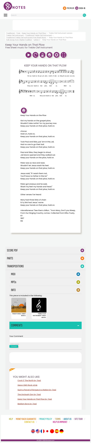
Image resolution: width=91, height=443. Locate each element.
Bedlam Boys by (27, 404)
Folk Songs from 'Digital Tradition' (19, 40)
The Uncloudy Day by (29, 395)
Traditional (10, 33)
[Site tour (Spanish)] (57, 432)
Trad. (18, 33)
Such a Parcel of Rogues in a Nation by (37, 390)
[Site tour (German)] (61, 432)
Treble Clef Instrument (15, 35)
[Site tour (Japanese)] (47, 432)
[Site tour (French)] (42, 432)
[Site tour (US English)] (38, 432)
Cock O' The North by (29, 381)
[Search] (84, 15)
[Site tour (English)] (33, 432)
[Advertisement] (45, 25)
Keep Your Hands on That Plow (34, 33)
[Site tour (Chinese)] (52, 432)
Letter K (37, 40)
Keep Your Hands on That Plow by (35, 400)
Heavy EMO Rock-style (27, 386)
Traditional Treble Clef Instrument (38, 35)
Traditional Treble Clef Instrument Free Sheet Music (26, 37)
